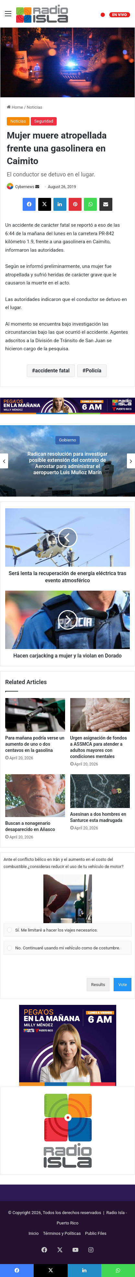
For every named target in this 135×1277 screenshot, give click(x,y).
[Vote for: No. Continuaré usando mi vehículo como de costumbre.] (68, 948)
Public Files (96, 1233)
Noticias (34, 107)
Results (98, 984)
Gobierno (67, 440)
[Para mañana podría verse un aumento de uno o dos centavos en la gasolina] (35, 715)
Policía (93, 370)
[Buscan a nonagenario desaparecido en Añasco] (35, 795)
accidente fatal (52, 370)
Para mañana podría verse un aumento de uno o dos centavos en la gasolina (34, 744)
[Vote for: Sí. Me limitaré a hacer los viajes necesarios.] (68, 905)
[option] (67, 461)
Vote (122, 984)
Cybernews (24, 187)
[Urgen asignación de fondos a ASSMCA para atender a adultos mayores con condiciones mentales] (100, 715)
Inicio (33, 1233)
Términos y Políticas (62, 1233)
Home (15, 107)
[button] (67, 898)
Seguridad (43, 121)
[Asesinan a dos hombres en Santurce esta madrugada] (100, 791)
